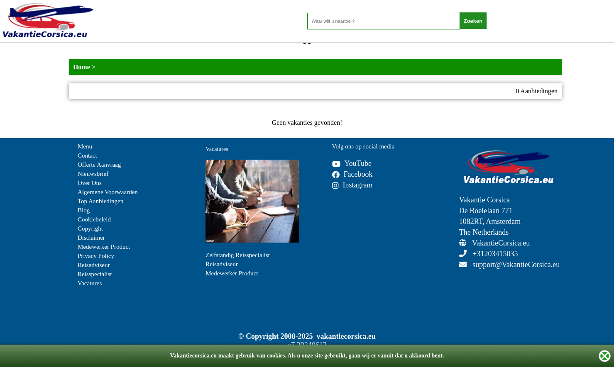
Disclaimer (91, 237)
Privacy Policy (96, 256)
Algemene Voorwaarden (108, 192)
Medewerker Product (104, 246)
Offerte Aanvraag (99, 164)
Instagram (352, 185)
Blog (84, 210)
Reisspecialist (95, 274)
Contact (87, 155)
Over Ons (90, 183)
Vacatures (90, 283)
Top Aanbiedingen (100, 201)
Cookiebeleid (94, 219)
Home (81, 66)
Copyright (90, 228)
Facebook (352, 174)
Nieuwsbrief (93, 173)
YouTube (352, 163)
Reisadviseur (94, 265)
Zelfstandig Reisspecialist (237, 255)
